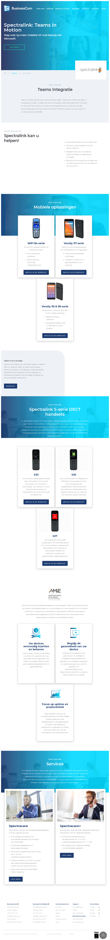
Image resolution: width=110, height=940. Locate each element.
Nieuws (58, 916)
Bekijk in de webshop (36, 272)
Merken (50, 9)
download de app (78, 922)
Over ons (40, 9)
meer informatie (78, 919)
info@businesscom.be (40, 916)
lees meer (16, 879)
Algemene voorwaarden (54, 934)
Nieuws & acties (62, 9)
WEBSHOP (10, 386)
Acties (57, 922)
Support (95, 9)
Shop (104, 9)
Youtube (95, 913)
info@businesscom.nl (13, 916)
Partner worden (60, 910)
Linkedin (95, 907)
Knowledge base (78, 907)
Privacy (71, 934)
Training (75, 9)
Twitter (95, 910)
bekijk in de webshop (55, 335)
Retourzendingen (78, 913)
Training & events (61, 919)
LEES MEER (14, 47)
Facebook (95, 916)
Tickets (75, 910)
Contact (85, 9)
